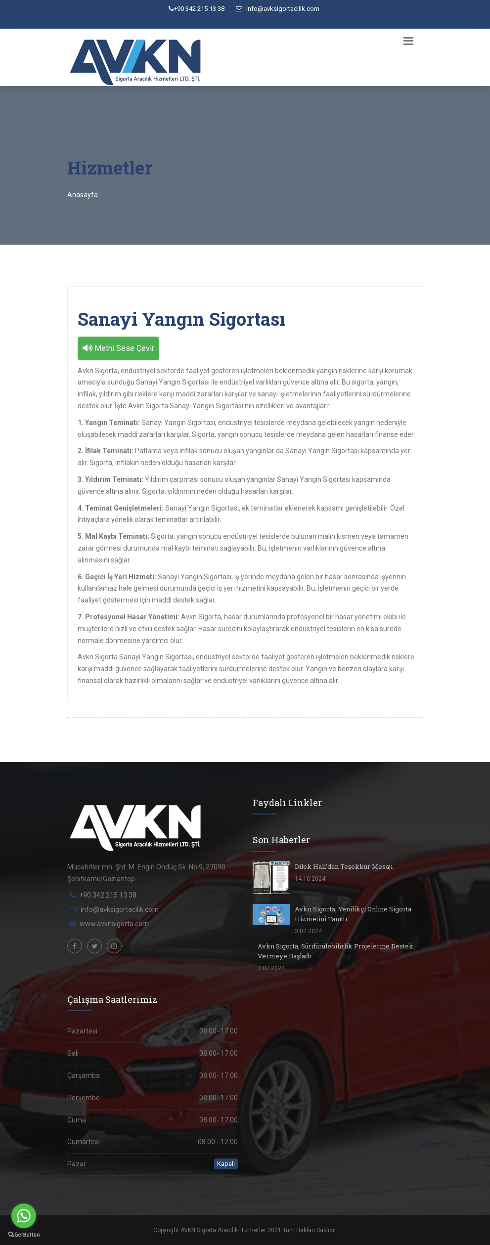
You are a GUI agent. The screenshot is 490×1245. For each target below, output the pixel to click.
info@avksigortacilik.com (277, 8)
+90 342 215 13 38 (196, 8)
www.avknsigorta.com (114, 924)
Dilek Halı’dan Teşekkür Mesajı (344, 866)
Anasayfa (82, 195)
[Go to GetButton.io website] (24, 1235)
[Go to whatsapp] (23, 1215)
